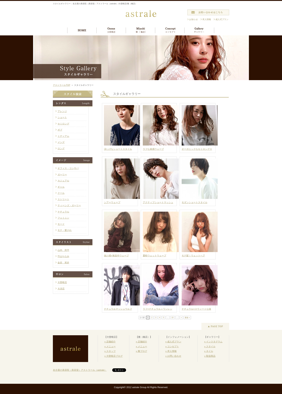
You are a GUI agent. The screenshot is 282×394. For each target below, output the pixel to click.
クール (61, 193)
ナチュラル (63, 211)
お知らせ (193, 19)
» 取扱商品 (209, 356)
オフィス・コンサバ (68, 168)
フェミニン (63, 217)
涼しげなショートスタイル (118, 149)
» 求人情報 (171, 351)
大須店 (61, 288)
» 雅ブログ (141, 351)
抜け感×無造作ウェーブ (116, 255)
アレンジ (62, 111)
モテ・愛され (65, 230)
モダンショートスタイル (194, 202)
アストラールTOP (61, 85)
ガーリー (62, 174)
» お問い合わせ (173, 356)
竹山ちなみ (63, 256)
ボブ (60, 129)
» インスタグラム (213, 341)
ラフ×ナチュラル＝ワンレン (157, 309)
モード (61, 224)
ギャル (61, 187)
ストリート (63, 199)
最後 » (187, 318)
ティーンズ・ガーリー (69, 205)
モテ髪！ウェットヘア (193, 255)
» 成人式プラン (173, 341)
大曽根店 (62, 282)
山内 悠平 (63, 250)
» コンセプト (172, 346)
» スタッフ (110, 351)
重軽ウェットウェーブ (154, 255)
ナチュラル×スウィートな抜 (196, 309)
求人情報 (206, 19)
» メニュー (110, 346)
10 (172, 318)
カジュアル (63, 180)
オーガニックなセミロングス (197, 149)
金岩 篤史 (63, 262)
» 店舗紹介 (110, 341)
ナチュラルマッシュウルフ (118, 309)
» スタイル (209, 346)
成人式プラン (221, 19)
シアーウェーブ (112, 202)
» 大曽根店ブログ (113, 356)
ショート (62, 117)
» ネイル (208, 351)
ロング (61, 148)
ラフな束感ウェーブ (153, 149)
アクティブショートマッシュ (158, 202)
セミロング (63, 123)
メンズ (61, 142)
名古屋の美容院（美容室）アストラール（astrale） (80, 370)
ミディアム (63, 136)
